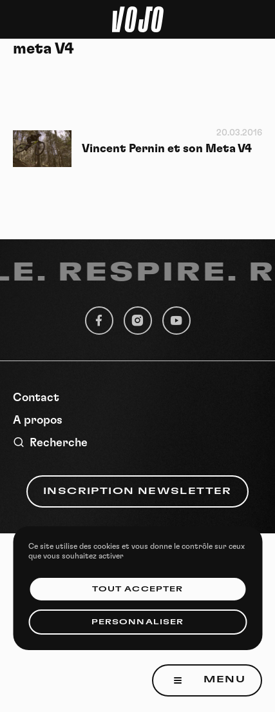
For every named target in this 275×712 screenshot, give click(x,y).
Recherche (50, 443)
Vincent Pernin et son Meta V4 (167, 149)
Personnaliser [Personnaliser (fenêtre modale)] (137, 622)
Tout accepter (137, 589)
